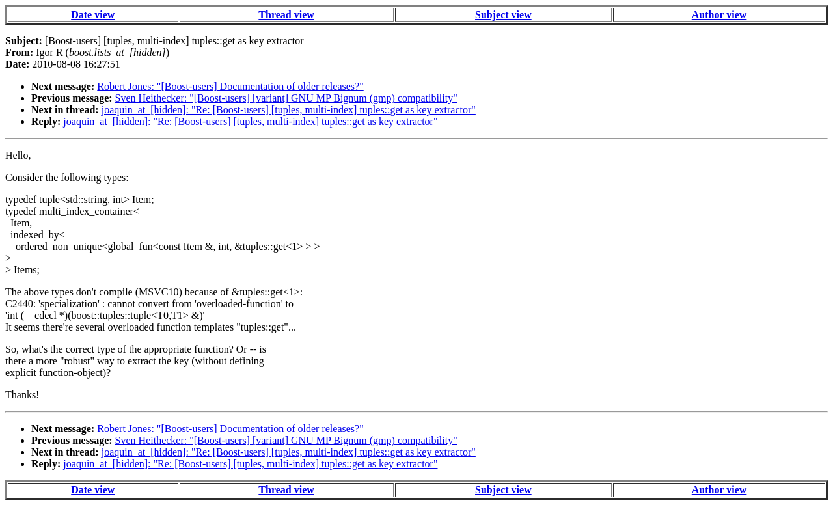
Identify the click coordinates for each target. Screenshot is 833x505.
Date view (93, 14)
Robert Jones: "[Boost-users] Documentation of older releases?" (230, 86)
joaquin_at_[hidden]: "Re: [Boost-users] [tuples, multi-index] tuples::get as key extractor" (289, 109)
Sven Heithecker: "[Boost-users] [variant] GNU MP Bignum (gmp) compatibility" (286, 97)
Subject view (503, 14)
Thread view (286, 14)
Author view (719, 14)
